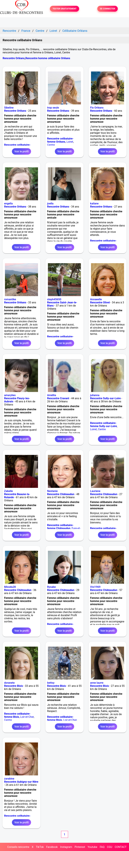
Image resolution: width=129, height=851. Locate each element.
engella (8, 203)
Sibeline (9, 107)
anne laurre (96, 682)
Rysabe (51, 586)
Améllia (51, 395)
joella (50, 203)
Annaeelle (96, 299)
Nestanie (52, 491)
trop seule (53, 107)
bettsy (50, 682)
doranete (9, 682)
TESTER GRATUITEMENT (64, 9)
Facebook (52, 847)
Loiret (69, 141)
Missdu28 (10, 586)
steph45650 (54, 299)
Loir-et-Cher (27, 716)
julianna (94, 395)
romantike (10, 299)
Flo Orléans (97, 107)
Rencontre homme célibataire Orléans (47, 58)
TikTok (40, 847)
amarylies (10, 395)
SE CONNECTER (107, 9)
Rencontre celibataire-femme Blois (17, 715)
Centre (51, 144)
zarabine (9, 778)
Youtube (92, 847)
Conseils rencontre (18, 847)
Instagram (66, 847)
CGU (109, 847)
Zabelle (8, 491)
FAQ (102, 847)
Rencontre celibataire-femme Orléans (60, 140)
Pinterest (79, 847)
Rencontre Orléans (14, 58)
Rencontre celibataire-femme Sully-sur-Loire (103, 424)
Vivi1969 (95, 586)
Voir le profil (21, 151)
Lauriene (95, 491)
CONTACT (121, 847)
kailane (94, 203)
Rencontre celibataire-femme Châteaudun (60, 527)
